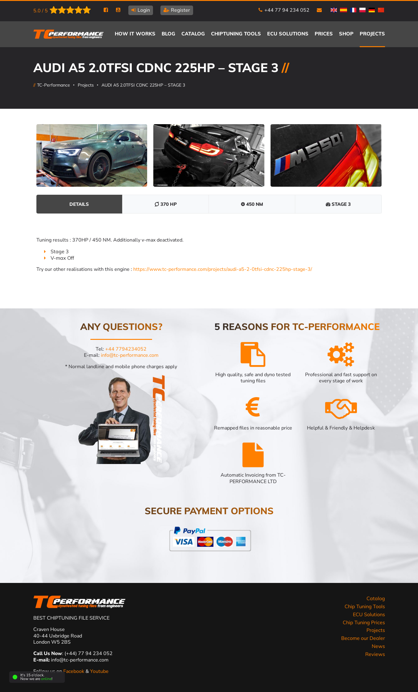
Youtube (99, 671)
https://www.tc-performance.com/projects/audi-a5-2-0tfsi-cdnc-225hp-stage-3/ (222, 269)
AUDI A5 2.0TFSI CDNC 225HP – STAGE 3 (143, 85)
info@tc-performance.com (130, 355)
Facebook (74, 671)
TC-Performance (53, 85)
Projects (86, 85)
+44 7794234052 (126, 349)
